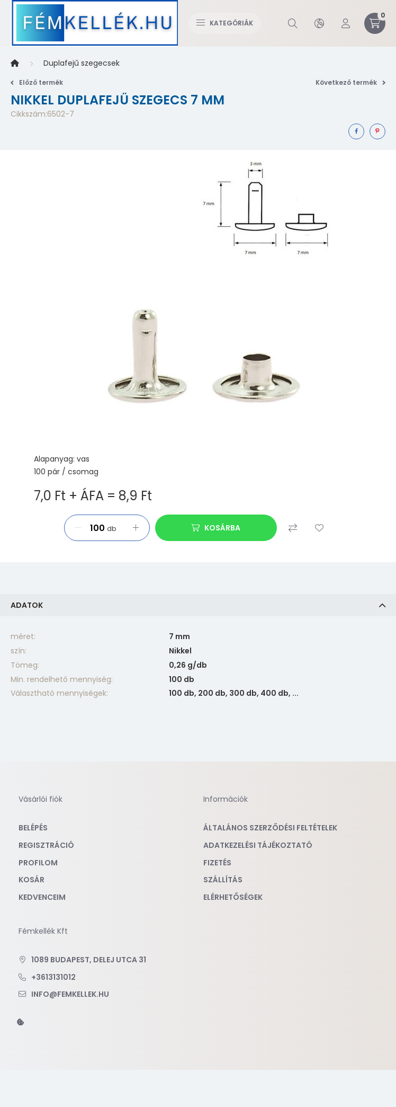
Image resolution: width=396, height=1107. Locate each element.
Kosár (31, 879)
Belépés (33, 827)
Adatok (27, 605)
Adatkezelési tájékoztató (257, 845)
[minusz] (78, 528)
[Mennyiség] (95, 528)
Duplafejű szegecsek (81, 63)
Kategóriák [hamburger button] (224, 23)
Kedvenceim (42, 897)
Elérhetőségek (233, 897)
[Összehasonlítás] (292, 527)
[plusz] (136, 528)
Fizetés (217, 862)
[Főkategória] (15, 63)
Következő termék (350, 82)
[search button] (292, 23)
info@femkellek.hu (70, 994)
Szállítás (222, 879)
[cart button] (374, 23)
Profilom (38, 862)
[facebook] (356, 131)
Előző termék (37, 82)
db (111, 528)
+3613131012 (53, 977)
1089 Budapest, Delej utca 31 (88, 959)
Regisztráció (46, 845)
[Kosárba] (216, 528)
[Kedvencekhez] (319, 527)
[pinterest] (377, 131)
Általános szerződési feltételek (270, 827)
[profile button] (345, 23)
